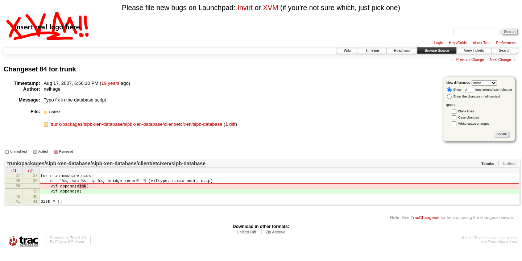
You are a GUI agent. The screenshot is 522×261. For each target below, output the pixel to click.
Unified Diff (246, 238)
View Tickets (474, 51)
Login (438, 43)
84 (43, 69)
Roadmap (402, 51)
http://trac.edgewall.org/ (499, 248)
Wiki (347, 51)
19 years (111, 83)
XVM (270, 8)
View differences (458, 82)
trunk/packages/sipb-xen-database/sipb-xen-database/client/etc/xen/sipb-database (137, 124)
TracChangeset (425, 223)
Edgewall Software (70, 248)
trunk (67, 69)
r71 (14, 171)
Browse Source (436, 51)
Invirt (245, 8)
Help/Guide (458, 43)
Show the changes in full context (473, 96)
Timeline (372, 51)
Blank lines (466, 111)
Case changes (468, 117)
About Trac (481, 43)
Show (454, 89)
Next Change (500, 60)
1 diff (230, 124)
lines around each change (487, 89)
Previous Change (470, 60)
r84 (31, 171)
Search (504, 51)
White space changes (473, 123)
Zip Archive (275, 238)
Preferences (506, 43)
